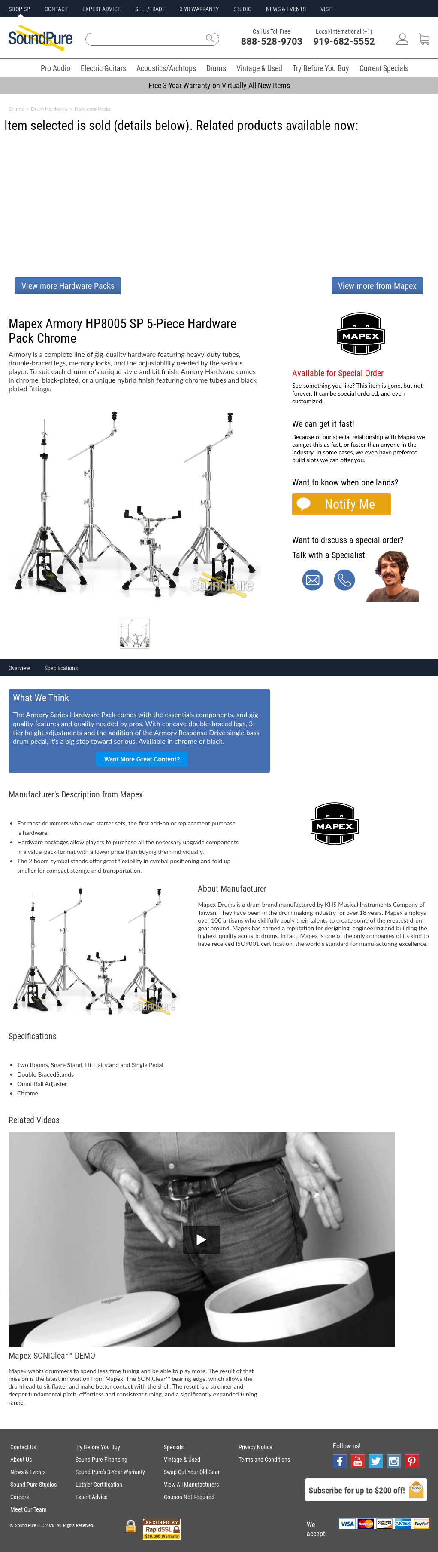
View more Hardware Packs (68, 286)
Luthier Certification (99, 1484)
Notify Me (350, 504)
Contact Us (23, 1447)
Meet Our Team (28, 1509)
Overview (19, 668)
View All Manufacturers (191, 1484)
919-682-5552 (344, 41)
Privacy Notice (255, 1447)
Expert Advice (92, 1497)
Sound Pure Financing (101, 1459)
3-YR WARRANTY (199, 9)
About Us (21, 1459)
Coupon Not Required (189, 1497)
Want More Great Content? (142, 759)
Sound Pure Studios (33, 1484)
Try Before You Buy (321, 68)
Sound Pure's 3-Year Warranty (110, 1472)
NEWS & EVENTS (286, 9)
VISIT (326, 9)
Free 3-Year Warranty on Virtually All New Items (219, 85)
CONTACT (56, 9)
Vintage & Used (259, 68)
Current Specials (383, 68)
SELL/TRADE (150, 9)
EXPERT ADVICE (101, 9)
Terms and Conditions (264, 1459)
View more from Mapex (377, 286)
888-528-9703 (272, 41)
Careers (19, 1497)
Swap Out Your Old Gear (192, 1472)
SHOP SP (19, 9)
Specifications (61, 668)
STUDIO (242, 9)
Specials (174, 1447)
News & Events (27, 1472)
